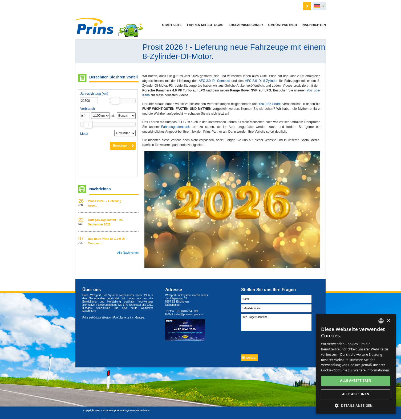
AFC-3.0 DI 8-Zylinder (262, 81)
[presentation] (281, 342)
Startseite (172, 25)
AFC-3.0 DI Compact (215, 81)
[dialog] (356, 364)
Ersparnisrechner (246, 25)
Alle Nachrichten (128, 252)
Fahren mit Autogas (205, 25)
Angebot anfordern (179, 5)
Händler (222, 5)
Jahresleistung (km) (94, 93)
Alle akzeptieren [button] (355, 380)
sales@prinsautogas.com (189, 314)
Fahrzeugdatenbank (175, 127)
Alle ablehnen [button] (355, 394)
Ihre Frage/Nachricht (276, 322)
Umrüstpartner (282, 25)
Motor (84, 134)
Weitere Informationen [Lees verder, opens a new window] (371, 370)
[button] (355, 405)
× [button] (388, 321)
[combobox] (381, 321)
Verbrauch (87, 109)
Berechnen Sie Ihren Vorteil (113, 77)
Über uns (205, 5)
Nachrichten (314, 25)
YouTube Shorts (269, 104)
